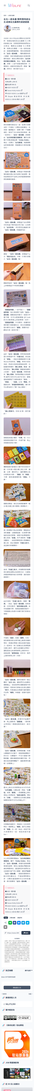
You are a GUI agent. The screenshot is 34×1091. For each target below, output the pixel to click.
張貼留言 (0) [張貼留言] (17, 987)
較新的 (5, 994)
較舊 (30, 994)
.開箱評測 (19, 917)
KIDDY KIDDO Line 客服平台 (16, 93)
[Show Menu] (4, 5)
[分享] (28, 28)
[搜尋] (28, 5)
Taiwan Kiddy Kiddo (13, 90)
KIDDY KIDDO (11, 87)
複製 (26, 933)
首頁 (5, 15)
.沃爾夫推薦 (11, 15)
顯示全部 (28, 970)
